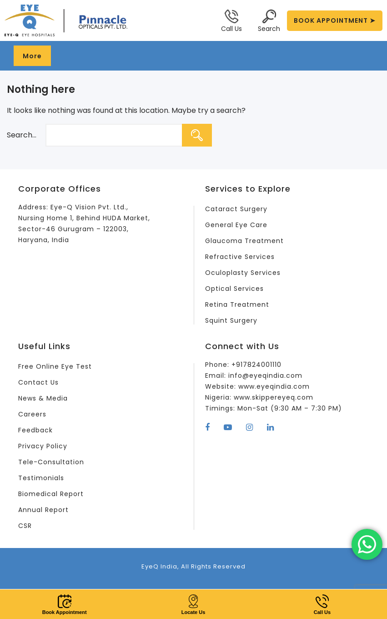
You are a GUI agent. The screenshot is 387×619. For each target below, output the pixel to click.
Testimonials (41, 477)
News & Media (43, 398)
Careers (32, 414)
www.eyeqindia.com (274, 386)
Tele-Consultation (51, 462)
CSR (25, 525)
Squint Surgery (231, 320)
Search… (21, 135)
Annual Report (43, 509)
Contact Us (38, 382)
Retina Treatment (237, 304)
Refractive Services (240, 256)
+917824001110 (256, 364)
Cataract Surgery (236, 208)
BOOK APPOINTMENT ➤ (335, 20)
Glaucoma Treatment (244, 240)
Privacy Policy (42, 446)
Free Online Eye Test (55, 366)
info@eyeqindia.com (265, 375)
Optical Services (234, 288)
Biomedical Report (51, 493)
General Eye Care (236, 224)
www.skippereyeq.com (273, 397)
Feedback (35, 430)
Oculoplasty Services (243, 272)
